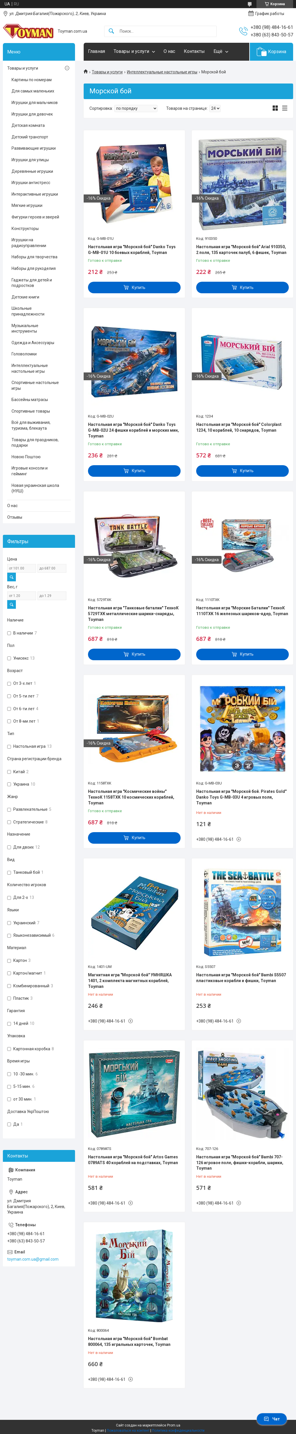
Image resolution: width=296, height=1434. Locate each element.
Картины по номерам (32, 79)
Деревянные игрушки (32, 171)
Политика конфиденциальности (178, 1431)
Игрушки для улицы (30, 159)
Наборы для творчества (34, 257)
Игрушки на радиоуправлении (29, 243)
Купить (138, 287)
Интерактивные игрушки (35, 194)
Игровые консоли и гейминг (30, 471)
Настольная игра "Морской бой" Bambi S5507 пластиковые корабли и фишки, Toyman (241, 978)
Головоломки (24, 354)
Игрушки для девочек (32, 114)
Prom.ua (173, 1425)
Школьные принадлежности (28, 311)
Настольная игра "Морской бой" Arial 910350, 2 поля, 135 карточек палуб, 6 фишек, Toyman (241, 249)
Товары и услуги (131, 51)
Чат (272, 1419)
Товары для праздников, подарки (35, 442)
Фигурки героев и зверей (35, 217)
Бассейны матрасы (30, 399)
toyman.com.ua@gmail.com (33, 1259)
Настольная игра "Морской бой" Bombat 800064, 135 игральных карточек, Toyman (129, 1341)
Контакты (194, 51)
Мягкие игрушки (27, 205)
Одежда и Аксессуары (33, 342)
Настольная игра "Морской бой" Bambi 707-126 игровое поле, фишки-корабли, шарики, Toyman (239, 1162)
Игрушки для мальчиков (35, 102)
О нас (169, 51)
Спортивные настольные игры (35, 385)
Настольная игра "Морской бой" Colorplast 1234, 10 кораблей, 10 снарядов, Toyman (239, 427)
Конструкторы (25, 228)
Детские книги (25, 297)
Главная (96, 51)
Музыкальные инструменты (25, 328)
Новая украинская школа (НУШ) (35, 488)
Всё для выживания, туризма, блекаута (31, 425)
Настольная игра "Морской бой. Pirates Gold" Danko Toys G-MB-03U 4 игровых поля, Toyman (241, 797)
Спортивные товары (31, 411)
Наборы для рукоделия (34, 268)
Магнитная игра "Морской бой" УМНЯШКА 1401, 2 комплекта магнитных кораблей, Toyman (130, 980)
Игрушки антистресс (31, 182)
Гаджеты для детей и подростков (32, 283)
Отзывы (14, 517)
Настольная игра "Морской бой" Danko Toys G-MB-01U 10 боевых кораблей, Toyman (132, 249)
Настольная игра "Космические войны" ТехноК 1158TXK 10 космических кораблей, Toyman (131, 797)
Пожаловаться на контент (128, 1431)
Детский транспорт (30, 137)
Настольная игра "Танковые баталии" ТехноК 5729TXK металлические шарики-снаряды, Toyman (133, 614)
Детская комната (28, 125)
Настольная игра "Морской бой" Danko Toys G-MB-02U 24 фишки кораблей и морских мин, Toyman (133, 430)
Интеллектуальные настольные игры (162, 72)
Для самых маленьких (33, 91)
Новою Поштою (26, 456)
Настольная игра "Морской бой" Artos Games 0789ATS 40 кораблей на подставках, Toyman (133, 1160)
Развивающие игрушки (34, 148)
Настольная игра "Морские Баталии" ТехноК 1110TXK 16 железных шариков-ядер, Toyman (242, 611)
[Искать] (111, 31)
